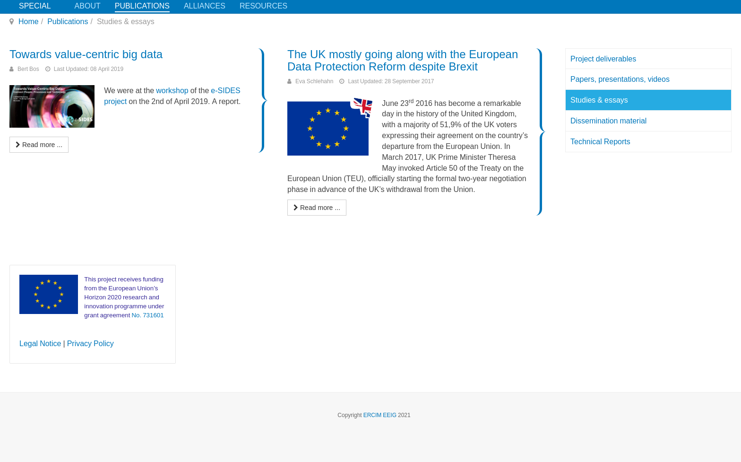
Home (28, 21)
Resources (263, 5)
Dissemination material (608, 120)
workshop (172, 90)
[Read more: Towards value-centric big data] (39, 145)
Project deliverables (603, 58)
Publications (142, 5)
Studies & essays (599, 100)
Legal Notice (40, 343)
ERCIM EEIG (379, 415)
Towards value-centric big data (86, 54)
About (88, 5)
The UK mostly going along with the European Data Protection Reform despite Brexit (402, 60)
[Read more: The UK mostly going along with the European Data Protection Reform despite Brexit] (316, 208)
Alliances (204, 5)
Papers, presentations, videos (620, 79)
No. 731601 (147, 315)
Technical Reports (600, 141)
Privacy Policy (90, 343)
